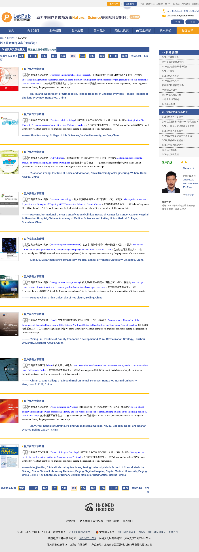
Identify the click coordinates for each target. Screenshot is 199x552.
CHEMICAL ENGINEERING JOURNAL (190, 183)
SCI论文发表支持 (170, 80)
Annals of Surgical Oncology (64, 452)
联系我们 (165, 30)
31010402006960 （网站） (132, 532)
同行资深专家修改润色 (173, 62)
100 (44, 55)
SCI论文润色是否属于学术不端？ (178, 135)
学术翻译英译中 (169, 90)
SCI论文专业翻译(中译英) (174, 66)
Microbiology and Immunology (65, 244)
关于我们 (33, 30)
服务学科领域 (168, 104)
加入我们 (127, 521)
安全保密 (143, 30)
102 (63, 55)
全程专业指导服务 (170, 99)
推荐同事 (113, 4)
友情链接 (98, 521)
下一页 (113, 55)
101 (54, 55)
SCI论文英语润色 (170, 57)
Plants (50, 365)
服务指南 (55, 30)
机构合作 (130, 4)
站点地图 (85, 521)
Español (195, 4)
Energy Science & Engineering (65, 282)
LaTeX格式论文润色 (171, 94)
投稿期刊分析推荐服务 (173, 85)
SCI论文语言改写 (170, 76)
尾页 (124, 55)
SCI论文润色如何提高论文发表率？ (179, 126)
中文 (142, 4)
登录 (177, 22)
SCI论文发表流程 (170, 154)
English (159, 4)
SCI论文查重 (168, 71)
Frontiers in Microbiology (63, 120)
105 (92, 55)
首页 (11, 30)
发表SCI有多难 (169, 150)
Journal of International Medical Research (70, 74)
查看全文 (189, 195)
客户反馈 (77, 30)
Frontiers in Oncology (61, 199)
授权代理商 (113, 521)
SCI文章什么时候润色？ (173, 140)
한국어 (168, 4)
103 (73, 55)
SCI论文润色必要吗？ (172, 117)
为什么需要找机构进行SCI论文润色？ (180, 121)
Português (185, 4)
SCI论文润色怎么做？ (172, 131)
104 (82, 55)
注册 (192, 22)
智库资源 (99, 30)
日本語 (176, 4)
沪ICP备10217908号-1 (81, 532)
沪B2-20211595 (87, 538)
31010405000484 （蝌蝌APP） (164, 532)
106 (102, 55)
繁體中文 (150, 4)
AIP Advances (57, 157)
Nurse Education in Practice (64, 406)
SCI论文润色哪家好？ (172, 145)
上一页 (33, 55)
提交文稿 (187, 30)
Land (53, 320)
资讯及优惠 (121, 30)
